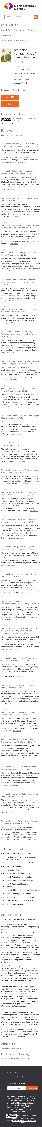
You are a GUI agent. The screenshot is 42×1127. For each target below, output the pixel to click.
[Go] (36, 17)
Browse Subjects (9, 24)
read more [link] (22, 162)
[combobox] (18, 17)
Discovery (6, 35)
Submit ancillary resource (11, 1048)
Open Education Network (13, 40)
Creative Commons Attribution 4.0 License (24, 1122)
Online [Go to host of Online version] (10, 97)
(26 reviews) (18, 62)
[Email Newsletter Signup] (16, 1088)
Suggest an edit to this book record (15, 1058)
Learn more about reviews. (11, 135)
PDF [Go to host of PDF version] (10, 104)
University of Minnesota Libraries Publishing (26, 78)
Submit (31, 30)
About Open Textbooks (12, 30)
